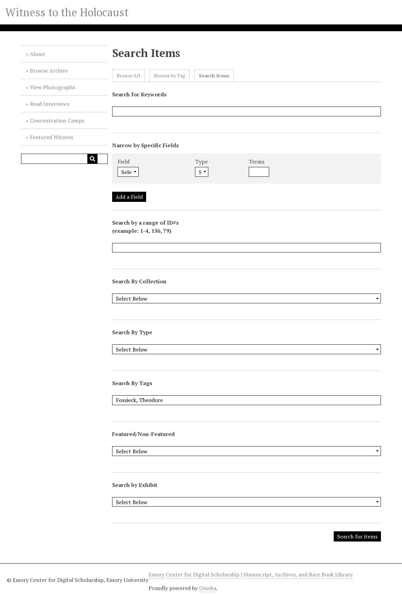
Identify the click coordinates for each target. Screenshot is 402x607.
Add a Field (129, 197)
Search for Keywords (139, 94)
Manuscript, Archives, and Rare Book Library (298, 574)
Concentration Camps (57, 120)
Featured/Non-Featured (143, 434)
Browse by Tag (169, 75)
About (37, 54)
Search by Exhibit (134, 485)
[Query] (64, 159)
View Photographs (52, 87)
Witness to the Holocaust (66, 12)
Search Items (214, 75)
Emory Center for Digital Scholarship (194, 574)
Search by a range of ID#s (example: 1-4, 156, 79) (145, 226)
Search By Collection (139, 281)
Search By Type (132, 332)
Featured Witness (51, 137)
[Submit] (92, 159)
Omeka (207, 588)
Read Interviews (49, 104)
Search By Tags (132, 383)
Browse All (128, 75)
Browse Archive (49, 70)
